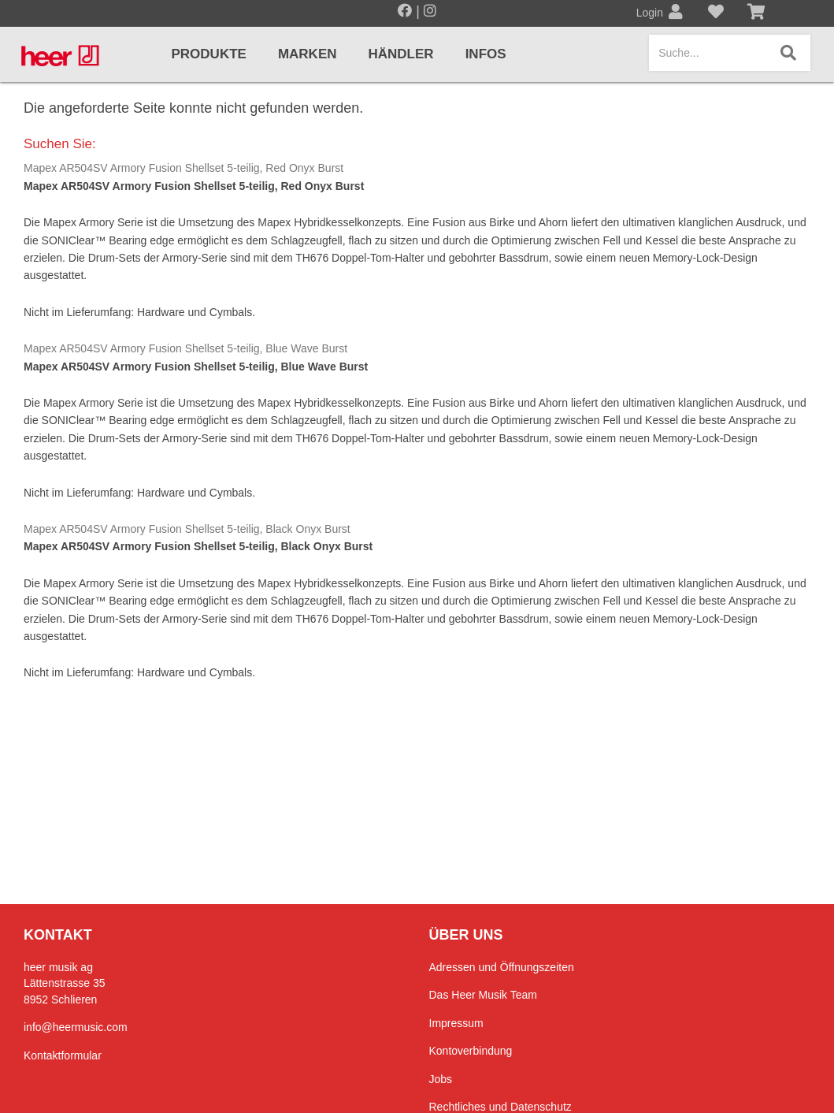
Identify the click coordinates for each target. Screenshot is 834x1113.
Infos (485, 54)
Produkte (209, 54)
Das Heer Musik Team (483, 994)
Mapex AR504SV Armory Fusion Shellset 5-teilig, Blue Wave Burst (185, 348)
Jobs (441, 1079)
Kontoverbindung (471, 1050)
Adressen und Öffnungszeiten (501, 967)
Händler (401, 54)
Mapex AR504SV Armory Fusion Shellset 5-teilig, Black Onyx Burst (187, 529)
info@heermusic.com (76, 1027)
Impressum (456, 1023)
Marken (307, 54)
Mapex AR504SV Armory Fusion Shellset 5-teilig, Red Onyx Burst (183, 168)
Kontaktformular (63, 1055)
